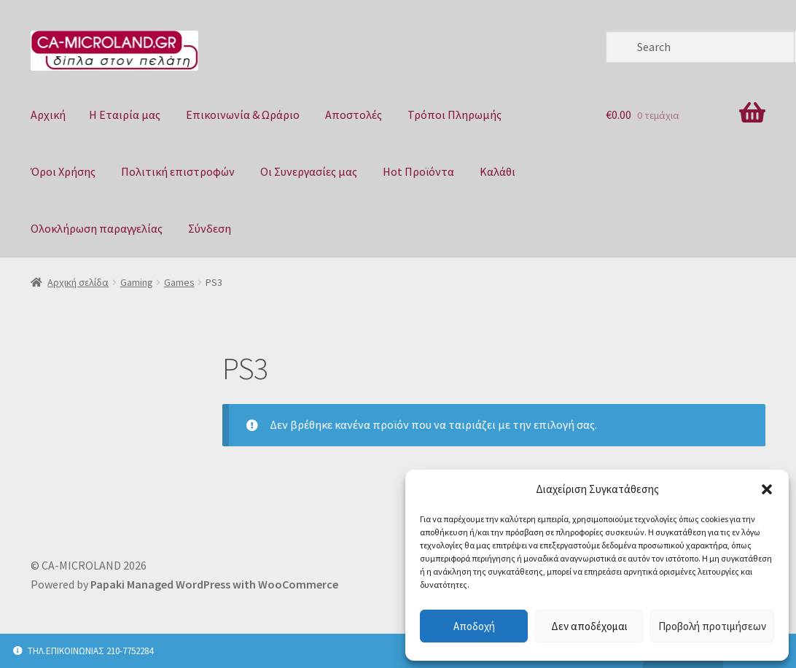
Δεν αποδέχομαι (589, 626)
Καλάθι (497, 171)
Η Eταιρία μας (124, 114)
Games (179, 282)
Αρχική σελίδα (78, 282)
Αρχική (48, 114)
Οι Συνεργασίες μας (308, 171)
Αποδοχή (474, 626)
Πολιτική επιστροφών (178, 171)
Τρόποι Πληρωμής (454, 114)
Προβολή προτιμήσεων (712, 626)
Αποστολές (353, 114)
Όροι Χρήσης (63, 171)
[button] (767, 489)
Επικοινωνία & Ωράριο (243, 114)
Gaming (136, 282)
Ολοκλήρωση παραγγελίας (97, 228)
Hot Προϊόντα (418, 171)
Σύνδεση (209, 228)
